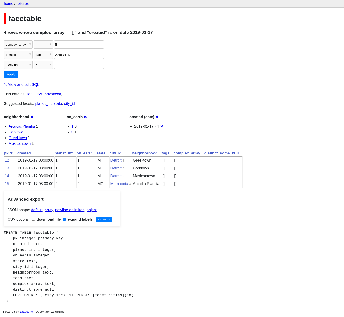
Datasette (26, 311)
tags (166, 153)
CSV (38, 94)
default (37, 210)
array (49, 210)
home (8, 3)
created (24, 153)
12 (7, 160)
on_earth (85, 153)
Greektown (18, 138)
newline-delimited (70, 210)
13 (7, 168)
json (29, 94)
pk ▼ (8, 153)
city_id (69, 104)
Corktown (17, 132)
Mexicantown (20, 143)
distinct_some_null (221, 153)
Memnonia (119, 184)
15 (7, 184)
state (58, 104)
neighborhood (145, 153)
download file (46, 219)
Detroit (116, 160)
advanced (53, 94)
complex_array (187, 153)
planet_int (43, 104)
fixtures (22, 3)
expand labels (78, 219)
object (92, 210)
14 (7, 176)
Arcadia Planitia (22, 126)
